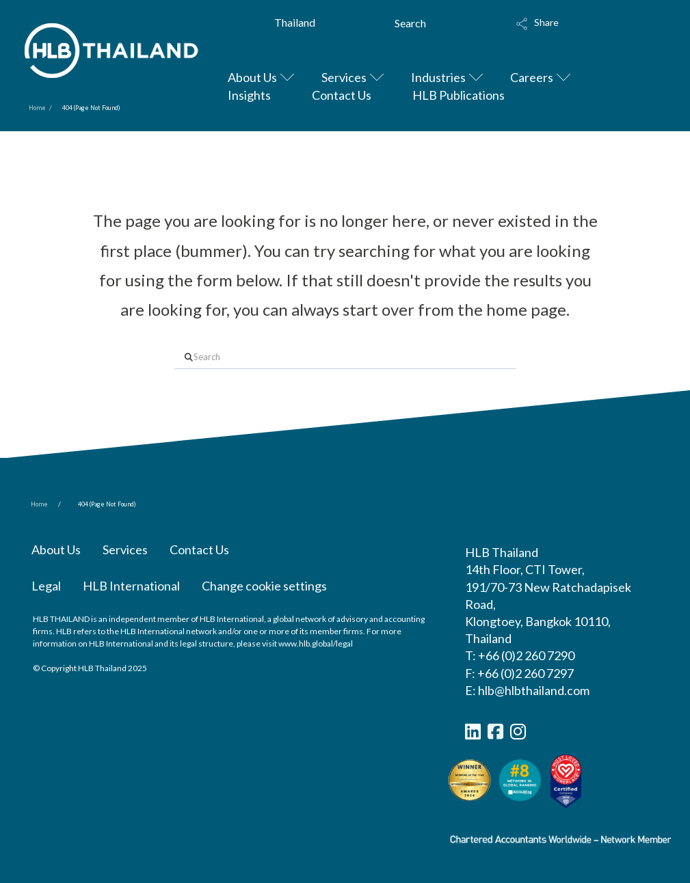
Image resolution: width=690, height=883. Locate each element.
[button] (579, 29)
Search (410, 22)
